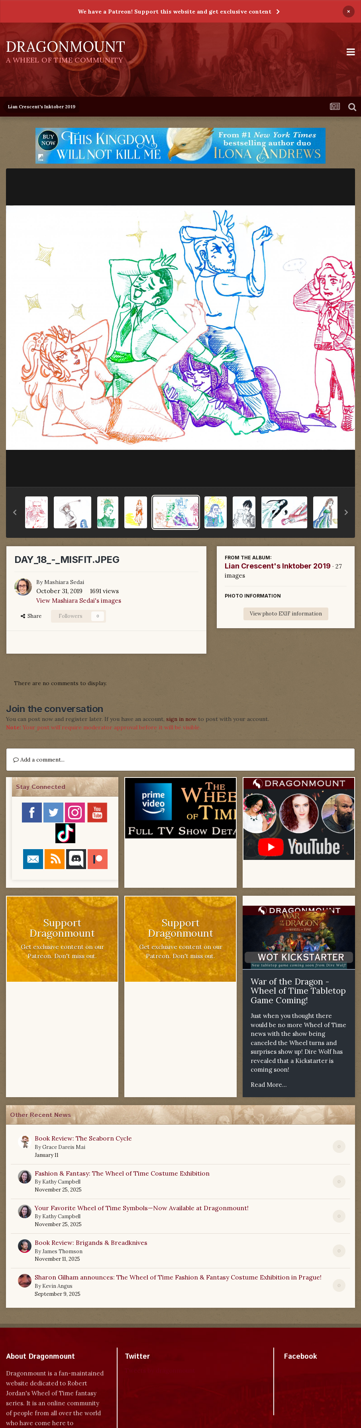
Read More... (269, 1084)
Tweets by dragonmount (160, 1370)
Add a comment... (39, 759)
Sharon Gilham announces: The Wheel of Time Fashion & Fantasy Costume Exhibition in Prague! (178, 1277)
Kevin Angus (57, 1286)
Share (31, 616)
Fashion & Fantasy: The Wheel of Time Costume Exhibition (122, 1173)
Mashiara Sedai (64, 582)
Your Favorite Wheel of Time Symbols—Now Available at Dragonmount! (142, 1208)
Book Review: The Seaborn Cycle (83, 1138)
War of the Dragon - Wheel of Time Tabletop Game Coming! (298, 991)
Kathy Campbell (61, 1181)
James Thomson (62, 1251)
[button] (15, 512)
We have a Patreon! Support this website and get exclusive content (174, 11)
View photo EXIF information (286, 613)
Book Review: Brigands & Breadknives (91, 1242)
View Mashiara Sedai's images (78, 600)
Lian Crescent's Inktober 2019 (278, 566)
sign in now (181, 719)
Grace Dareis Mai (63, 1147)
